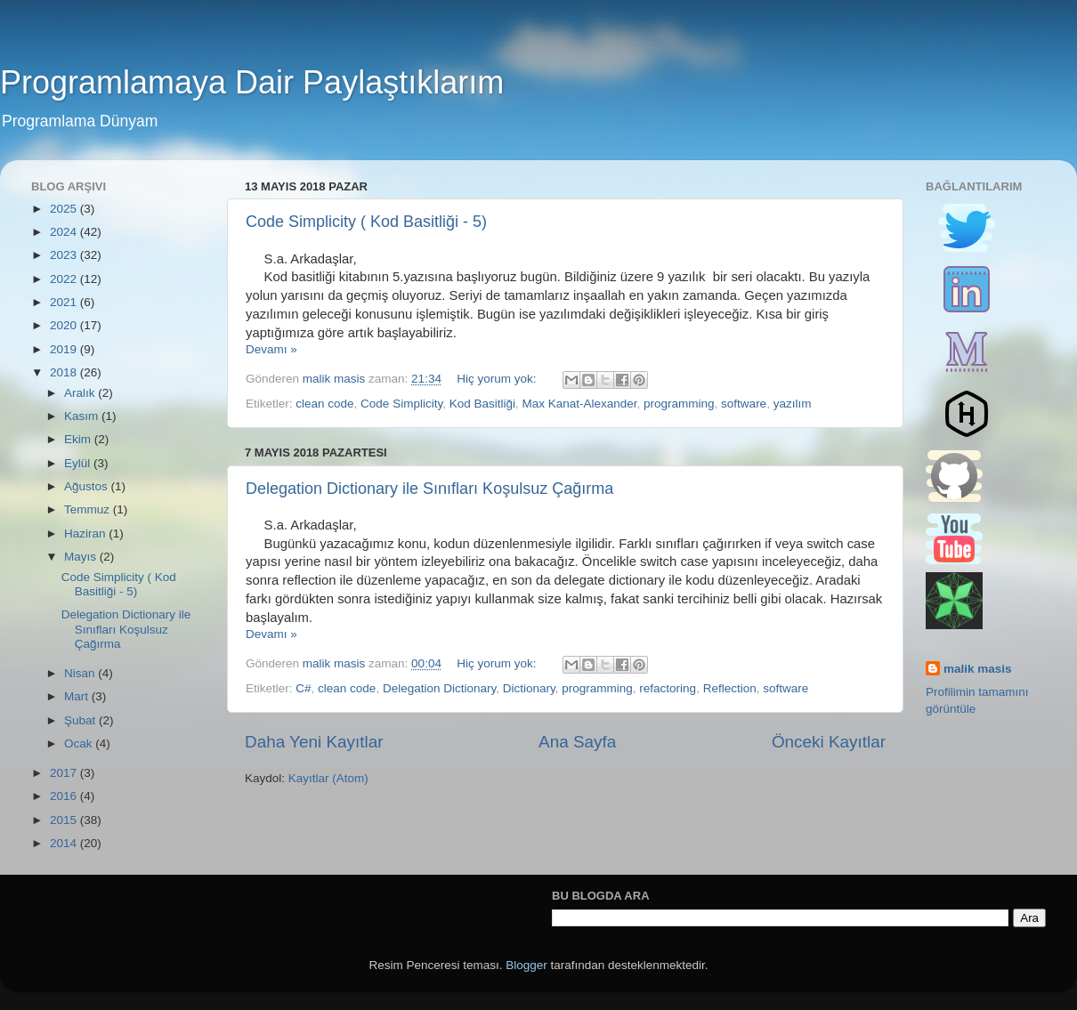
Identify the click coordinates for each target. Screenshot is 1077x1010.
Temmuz (88, 509)
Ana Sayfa (577, 741)
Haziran (86, 533)
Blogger (526, 965)
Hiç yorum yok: (498, 378)
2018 (65, 372)
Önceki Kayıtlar (829, 741)
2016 (65, 796)
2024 (65, 231)
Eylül (78, 463)
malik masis (977, 668)
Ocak (79, 743)
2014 (65, 843)
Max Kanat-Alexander (579, 403)
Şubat (81, 720)
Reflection (730, 688)
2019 (65, 349)
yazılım (792, 403)
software (743, 403)
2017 (65, 773)
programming (679, 403)
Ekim (79, 439)
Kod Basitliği (482, 403)
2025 (65, 208)
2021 (65, 302)
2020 (65, 325)
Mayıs (82, 556)
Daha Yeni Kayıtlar (314, 741)
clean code (324, 403)
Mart (78, 696)
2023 (65, 255)
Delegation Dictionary (439, 688)
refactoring (667, 688)
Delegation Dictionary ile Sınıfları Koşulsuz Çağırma (429, 488)
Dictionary (529, 688)
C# (303, 688)
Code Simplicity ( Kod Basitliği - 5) (366, 221)
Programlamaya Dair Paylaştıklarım (252, 82)
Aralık (81, 393)
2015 (65, 820)
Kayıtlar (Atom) (328, 778)
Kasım (82, 416)
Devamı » (271, 349)
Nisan (81, 673)
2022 (65, 279)
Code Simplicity (401, 403)
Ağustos (87, 486)
